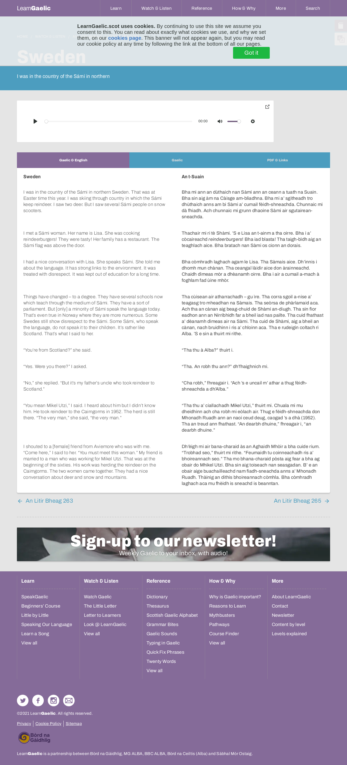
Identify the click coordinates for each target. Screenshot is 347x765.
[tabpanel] (173, 330)
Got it (251, 53)
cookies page (124, 38)
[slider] (118, 121)
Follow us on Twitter (22, 700)
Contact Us (69, 700)
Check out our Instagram (53, 700)
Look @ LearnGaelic (105, 624)
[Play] (35, 121)
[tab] (73, 160)
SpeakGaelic (34, 596)
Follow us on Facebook (38, 700)
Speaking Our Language (46, 624)
